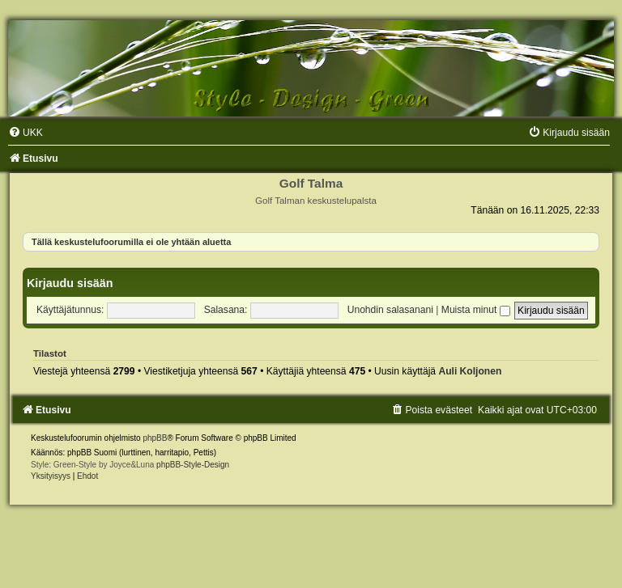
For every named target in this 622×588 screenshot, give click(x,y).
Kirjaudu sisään (70, 283)
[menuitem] (25, 132)
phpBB (155, 438)
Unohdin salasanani (390, 309)
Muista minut (475, 309)
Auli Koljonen (469, 371)
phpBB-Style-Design (192, 464)
